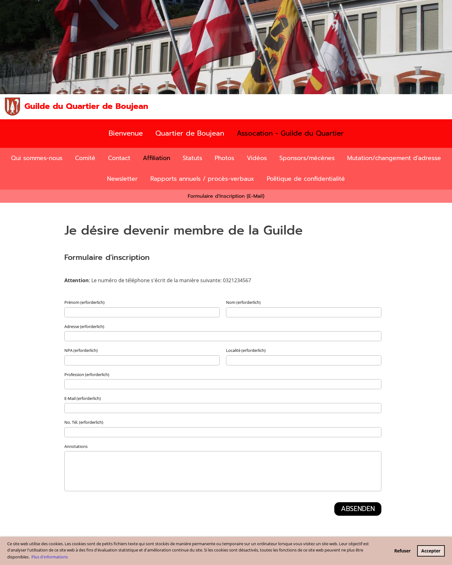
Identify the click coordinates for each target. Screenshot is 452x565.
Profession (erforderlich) (86, 374)
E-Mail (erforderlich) (82, 398)
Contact (119, 158)
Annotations (76, 446)
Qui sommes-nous (36, 158)
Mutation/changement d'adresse (394, 158)
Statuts (192, 158)
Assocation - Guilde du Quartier (290, 133)
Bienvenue (126, 133)
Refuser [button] (402, 551)
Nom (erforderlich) (243, 302)
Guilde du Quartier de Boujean (86, 106)
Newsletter (122, 178)
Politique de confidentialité (306, 178)
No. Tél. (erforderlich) (83, 422)
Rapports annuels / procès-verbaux (202, 178)
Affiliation (156, 158)
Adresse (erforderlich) (84, 326)
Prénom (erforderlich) (84, 302)
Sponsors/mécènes (307, 158)
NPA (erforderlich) (81, 350)
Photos (224, 158)
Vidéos (257, 158)
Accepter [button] (430, 551)
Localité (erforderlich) (246, 350)
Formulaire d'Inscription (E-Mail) (226, 196)
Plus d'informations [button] (49, 557)
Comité (85, 158)
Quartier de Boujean (189, 133)
